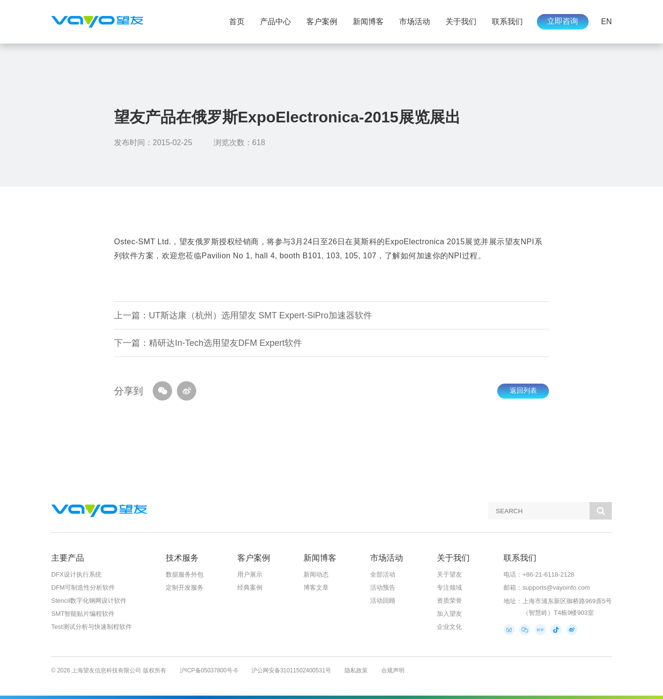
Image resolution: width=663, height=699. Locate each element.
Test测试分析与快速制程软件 (91, 626)
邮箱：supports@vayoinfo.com (547, 587)
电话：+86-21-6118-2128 (539, 574)
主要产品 (67, 558)
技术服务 (182, 558)
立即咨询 (562, 21)
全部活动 (382, 574)
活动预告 (382, 587)
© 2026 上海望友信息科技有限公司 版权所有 (108, 670)
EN (606, 21)
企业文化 (449, 626)
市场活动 (414, 21)
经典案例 (249, 587)
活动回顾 (382, 600)
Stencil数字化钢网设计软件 (89, 600)
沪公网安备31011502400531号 (291, 670)
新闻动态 (316, 574)
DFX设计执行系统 (76, 574)
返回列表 (523, 390)
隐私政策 (356, 670)
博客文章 (316, 587)
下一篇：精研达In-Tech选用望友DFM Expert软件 (208, 343)
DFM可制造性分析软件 (83, 587)
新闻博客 (368, 21)
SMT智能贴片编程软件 (83, 613)
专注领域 (449, 587)
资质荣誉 (449, 600)
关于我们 (461, 21)
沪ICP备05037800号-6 (209, 670)
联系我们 (507, 21)
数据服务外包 (184, 574)
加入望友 (449, 613)
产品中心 (275, 21)
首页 (237, 21)
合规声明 (392, 670)
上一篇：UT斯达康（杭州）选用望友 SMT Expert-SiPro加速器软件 (243, 315)
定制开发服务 (184, 587)
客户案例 (321, 21)
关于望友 (449, 574)
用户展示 (249, 574)
